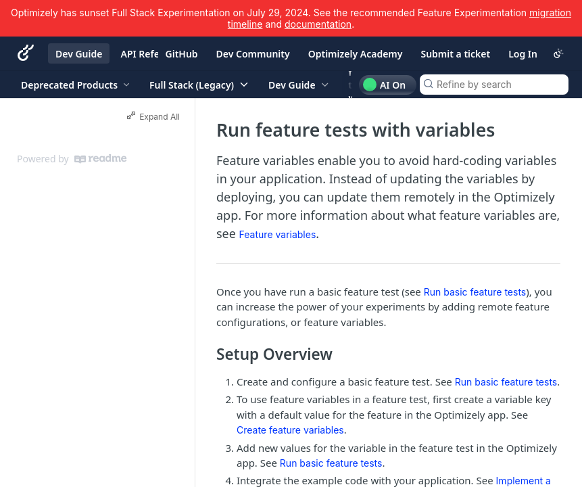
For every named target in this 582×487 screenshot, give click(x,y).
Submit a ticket (455, 53)
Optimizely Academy (355, 53)
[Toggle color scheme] (558, 53)
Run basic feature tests (475, 292)
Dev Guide (78, 53)
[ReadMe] (100, 159)
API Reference (152, 53)
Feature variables (277, 234)
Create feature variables (290, 430)
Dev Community (253, 53)
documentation (318, 24)
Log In (522, 53)
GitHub (182, 53)
